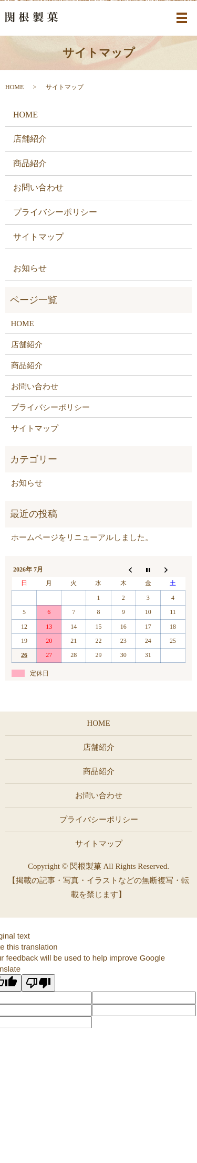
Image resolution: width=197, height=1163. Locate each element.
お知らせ (30, 268)
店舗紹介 (30, 138)
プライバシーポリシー (55, 212)
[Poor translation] (38, 983)
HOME (14, 87)
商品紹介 (30, 163)
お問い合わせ (38, 187)
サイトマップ (38, 236)
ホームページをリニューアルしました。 (82, 537)
